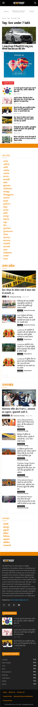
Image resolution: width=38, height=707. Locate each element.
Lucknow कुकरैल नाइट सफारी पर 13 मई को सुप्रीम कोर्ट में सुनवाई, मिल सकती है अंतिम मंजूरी (26, 347)
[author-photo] (8, 297)
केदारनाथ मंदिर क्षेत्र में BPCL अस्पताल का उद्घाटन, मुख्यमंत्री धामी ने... (18, 411)
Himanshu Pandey (15, 297)
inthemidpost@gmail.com (19, 600)
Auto (4, 43)
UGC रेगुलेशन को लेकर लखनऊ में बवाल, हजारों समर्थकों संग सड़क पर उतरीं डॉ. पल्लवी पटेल (26, 318)
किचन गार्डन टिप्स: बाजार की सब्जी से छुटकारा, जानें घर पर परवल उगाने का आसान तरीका (25, 138)
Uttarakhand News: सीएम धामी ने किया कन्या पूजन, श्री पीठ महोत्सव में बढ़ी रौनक (25, 423)
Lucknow (20, 310)
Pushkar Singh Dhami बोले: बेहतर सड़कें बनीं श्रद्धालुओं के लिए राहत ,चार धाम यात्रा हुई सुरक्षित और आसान (26, 468)
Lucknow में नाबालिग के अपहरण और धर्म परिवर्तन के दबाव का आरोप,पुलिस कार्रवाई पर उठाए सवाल (26, 333)
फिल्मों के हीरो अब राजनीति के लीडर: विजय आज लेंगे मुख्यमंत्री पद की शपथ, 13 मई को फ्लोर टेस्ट (25, 109)
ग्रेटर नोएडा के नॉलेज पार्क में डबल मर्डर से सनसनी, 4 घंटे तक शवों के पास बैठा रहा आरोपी (24, 119)
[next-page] (6, 376)
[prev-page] (3, 376)
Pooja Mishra (28, 339)
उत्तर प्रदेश (8, 266)
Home (4, 18)
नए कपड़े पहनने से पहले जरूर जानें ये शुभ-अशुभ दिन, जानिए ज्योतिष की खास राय (25, 90)
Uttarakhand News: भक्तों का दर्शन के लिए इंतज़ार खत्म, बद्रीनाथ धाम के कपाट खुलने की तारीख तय (25, 484)
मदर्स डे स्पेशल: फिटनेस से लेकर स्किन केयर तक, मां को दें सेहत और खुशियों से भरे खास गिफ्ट (24, 99)
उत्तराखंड (7, 385)
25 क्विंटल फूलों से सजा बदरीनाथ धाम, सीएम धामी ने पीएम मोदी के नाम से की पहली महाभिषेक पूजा (26, 452)
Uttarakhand (6, 415)
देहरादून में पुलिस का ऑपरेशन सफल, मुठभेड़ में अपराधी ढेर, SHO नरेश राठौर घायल (25, 437)
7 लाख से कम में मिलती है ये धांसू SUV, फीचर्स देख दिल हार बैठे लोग (17, 47)
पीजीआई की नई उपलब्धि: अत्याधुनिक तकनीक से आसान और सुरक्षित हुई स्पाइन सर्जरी (25, 129)
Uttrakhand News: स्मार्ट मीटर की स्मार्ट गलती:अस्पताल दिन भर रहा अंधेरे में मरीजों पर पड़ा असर (26, 500)
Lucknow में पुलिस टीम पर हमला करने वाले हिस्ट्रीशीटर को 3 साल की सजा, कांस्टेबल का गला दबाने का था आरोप (26, 363)
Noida (4, 296)
